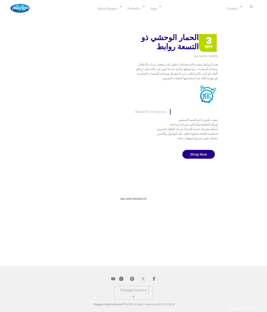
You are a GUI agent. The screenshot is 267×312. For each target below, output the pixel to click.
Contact (231, 8)
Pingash (234, 308)
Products (134, 8)
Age (153, 8)
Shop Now (198, 154)
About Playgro (107, 8)
